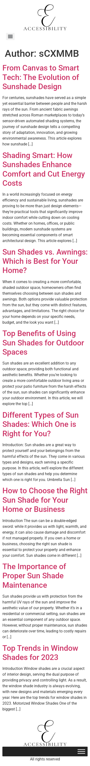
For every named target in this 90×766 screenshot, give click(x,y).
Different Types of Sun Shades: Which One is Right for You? (40, 424)
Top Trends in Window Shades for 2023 (40, 653)
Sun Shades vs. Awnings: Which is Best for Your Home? (45, 261)
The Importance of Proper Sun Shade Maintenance (34, 576)
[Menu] (10, 36)
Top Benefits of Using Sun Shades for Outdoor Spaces (43, 343)
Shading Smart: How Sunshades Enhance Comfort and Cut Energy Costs (43, 169)
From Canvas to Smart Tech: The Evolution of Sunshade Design (40, 77)
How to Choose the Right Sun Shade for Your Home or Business (45, 500)
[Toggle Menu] (81, 751)
